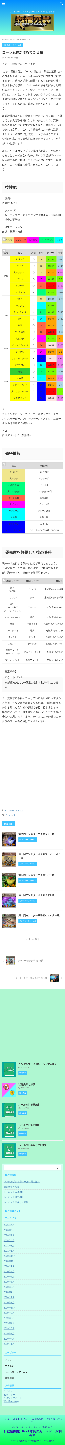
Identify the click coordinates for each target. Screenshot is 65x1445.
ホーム (6, 1419)
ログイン (8, 1391)
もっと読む (34, 939)
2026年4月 (9, 1225)
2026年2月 (9, 1235)
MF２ (15, 1419)
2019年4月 (9, 1339)
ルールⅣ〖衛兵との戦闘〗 (32, 1145)
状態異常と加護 (26, 1084)
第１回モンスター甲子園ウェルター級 (38, 915)
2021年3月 (9, 1245)
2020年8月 (9, 1271)
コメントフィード (13, 1398)
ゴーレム (8, 815)
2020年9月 (9, 1266)
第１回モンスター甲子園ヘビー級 (36, 875)
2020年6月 (9, 1282)
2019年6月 (9, 1328)
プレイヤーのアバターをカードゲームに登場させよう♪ (32, 1427)
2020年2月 (9, 1297)
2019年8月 (9, 1318)
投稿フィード (10, 1394)
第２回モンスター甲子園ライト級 (36, 834)
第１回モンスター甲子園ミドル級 (36, 895)
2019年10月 (10, 1308)
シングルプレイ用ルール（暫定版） (37, 1064)
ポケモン (24, 1419)
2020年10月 (10, 1261)
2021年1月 (9, 1251)
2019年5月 (9, 1333)
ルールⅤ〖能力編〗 (29, 1125)
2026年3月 (9, 1230)
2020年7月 (9, 1276)
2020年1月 (9, 1302)
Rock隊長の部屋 (37, 1419)
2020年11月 (10, 1256)
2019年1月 (9, 1344)
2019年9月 (9, 1313)
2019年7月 (9, 1323)
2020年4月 (9, 1292)
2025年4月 (9, 1240)
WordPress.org (11, 1401)
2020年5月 (9, 1287)
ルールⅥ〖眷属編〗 (29, 1104)
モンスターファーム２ (14, 810)
